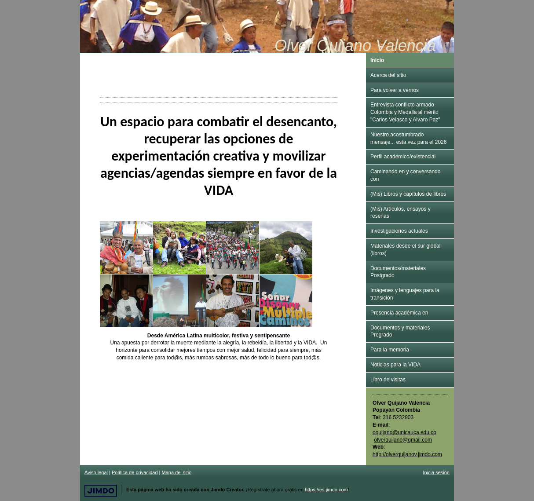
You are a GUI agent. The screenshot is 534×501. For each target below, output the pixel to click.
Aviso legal (96, 472)
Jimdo (100, 491)
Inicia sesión (436, 472)
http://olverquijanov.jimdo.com (407, 454)
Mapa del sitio (177, 472)
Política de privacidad (135, 472)
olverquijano (403, 440)
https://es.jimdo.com (326, 489)
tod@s (174, 358)
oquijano (382, 432)
